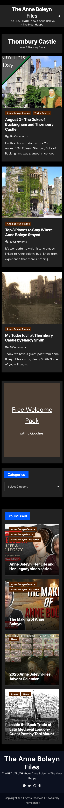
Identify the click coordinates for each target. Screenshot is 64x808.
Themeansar (31, 803)
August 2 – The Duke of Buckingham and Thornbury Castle (29, 124)
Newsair (51, 798)
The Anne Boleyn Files (32, 762)
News (14, 639)
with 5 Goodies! (32, 433)
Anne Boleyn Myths (22, 534)
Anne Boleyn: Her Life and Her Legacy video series (31, 566)
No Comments (19, 136)
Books (14, 694)
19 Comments (18, 242)
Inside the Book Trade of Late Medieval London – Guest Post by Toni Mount (31, 729)
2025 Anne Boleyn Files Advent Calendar (30, 676)
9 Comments (18, 347)
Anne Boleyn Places (18, 113)
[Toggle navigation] (6, 16)
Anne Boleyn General (23, 529)
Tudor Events (42, 113)
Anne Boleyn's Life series (25, 539)
